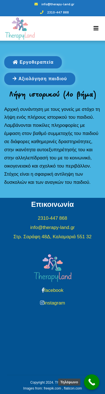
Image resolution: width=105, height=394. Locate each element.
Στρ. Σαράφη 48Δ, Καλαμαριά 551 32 (52, 236)
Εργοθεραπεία (33, 62)
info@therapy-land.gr (53, 4)
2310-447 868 (54, 12)
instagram (54, 303)
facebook (54, 290)
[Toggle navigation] (96, 28)
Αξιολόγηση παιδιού (40, 79)
